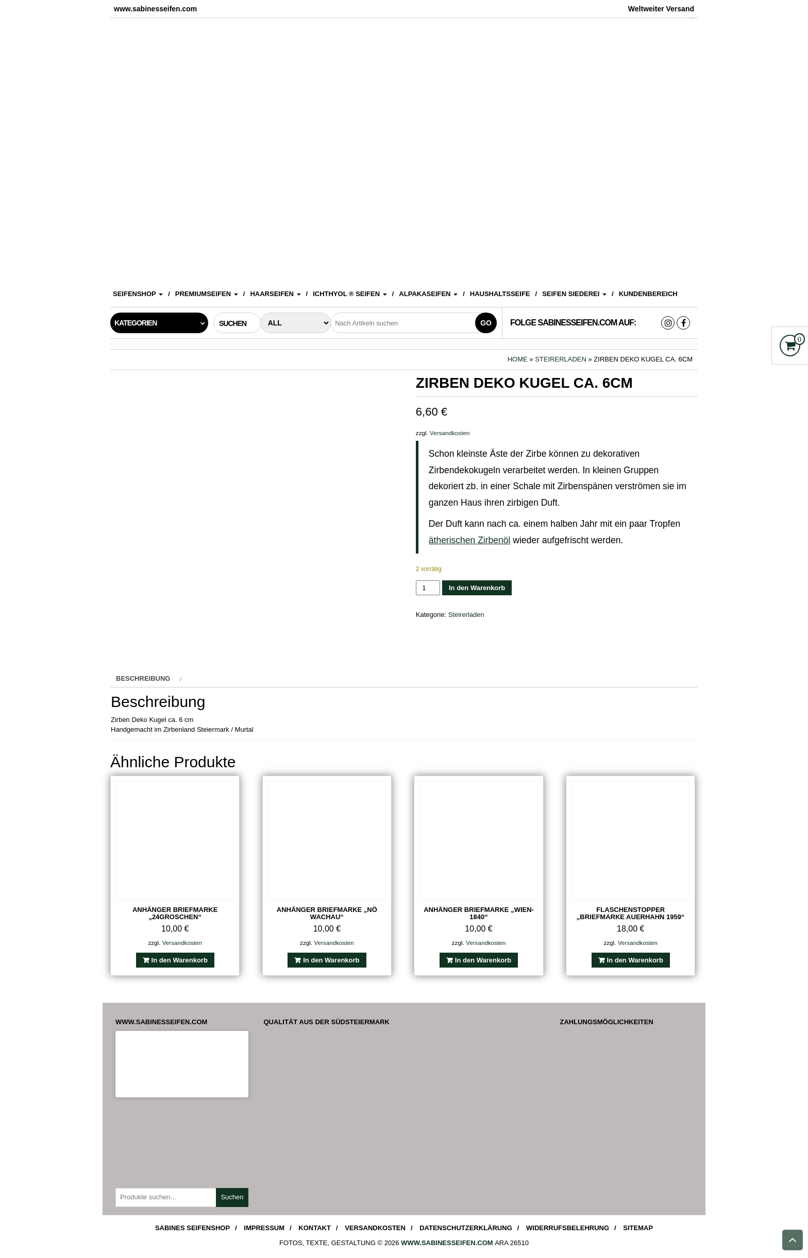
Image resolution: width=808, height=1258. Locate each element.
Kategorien (135, 323)
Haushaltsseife (500, 294)
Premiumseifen (206, 294)
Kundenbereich (648, 294)
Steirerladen (560, 359)
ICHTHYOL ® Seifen (350, 294)
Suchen (232, 1197)
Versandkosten (449, 432)
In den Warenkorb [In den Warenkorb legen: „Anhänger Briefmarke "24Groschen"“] (180, 960)
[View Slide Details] (404, 148)
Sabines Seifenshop (192, 1228)
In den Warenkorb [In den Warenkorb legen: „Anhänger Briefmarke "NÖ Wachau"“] (331, 960)
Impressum (264, 1228)
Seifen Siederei (574, 294)
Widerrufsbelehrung (567, 1228)
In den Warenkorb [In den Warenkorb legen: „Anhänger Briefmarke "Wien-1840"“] (483, 960)
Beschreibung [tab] (143, 678)
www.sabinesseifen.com (447, 1243)
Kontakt (314, 1228)
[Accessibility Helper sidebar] (795, 12)
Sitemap (638, 1228)
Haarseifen (275, 294)
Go (486, 323)
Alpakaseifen (428, 294)
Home (518, 359)
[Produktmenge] (428, 587)
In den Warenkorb (477, 588)
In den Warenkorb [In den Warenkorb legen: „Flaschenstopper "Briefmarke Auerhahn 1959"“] (635, 960)
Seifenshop (138, 294)
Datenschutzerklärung (465, 1228)
